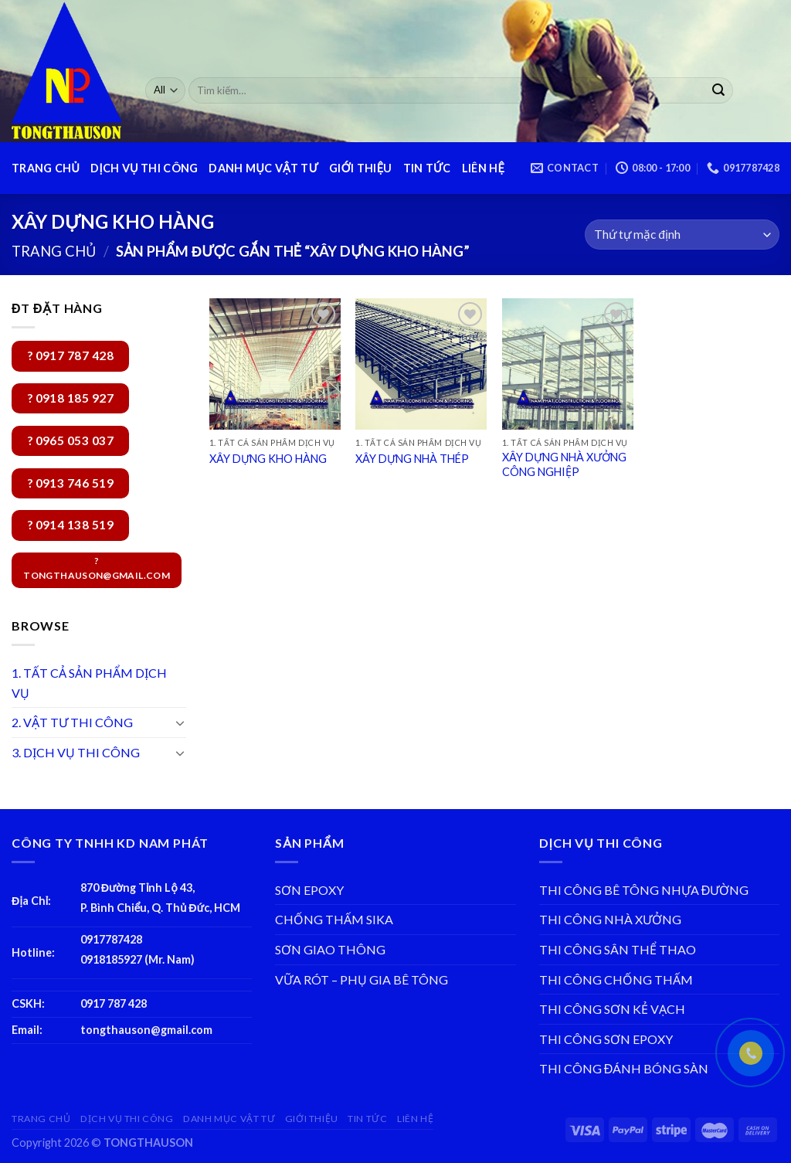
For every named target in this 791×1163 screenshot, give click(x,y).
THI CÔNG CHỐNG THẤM (616, 979)
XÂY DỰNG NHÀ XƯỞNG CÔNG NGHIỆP (564, 464)
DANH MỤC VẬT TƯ (263, 168)
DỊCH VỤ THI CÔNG (144, 168)
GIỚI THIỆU (360, 168)
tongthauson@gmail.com (146, 1029)
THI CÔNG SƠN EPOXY (606, 1039)
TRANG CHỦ (46, 168)
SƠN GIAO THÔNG (330, 949)
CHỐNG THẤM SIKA (334, 919)
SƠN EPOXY (309, 889)
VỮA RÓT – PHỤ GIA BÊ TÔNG (361, 979)
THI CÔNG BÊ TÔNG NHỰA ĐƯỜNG (644, 889)
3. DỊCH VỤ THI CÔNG (76, 752)
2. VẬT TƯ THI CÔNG (72, 722)
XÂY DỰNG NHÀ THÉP (412, 458)
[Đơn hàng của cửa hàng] (682, 234)
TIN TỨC (427, 168)
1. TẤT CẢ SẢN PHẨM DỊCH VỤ (89, 682)
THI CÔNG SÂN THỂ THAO (617, 949)
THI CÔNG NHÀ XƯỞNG (610, 919)
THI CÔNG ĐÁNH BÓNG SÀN (624, 1068)
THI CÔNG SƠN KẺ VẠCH (612, 1008)
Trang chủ (54, 251)
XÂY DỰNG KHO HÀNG (268, 458)
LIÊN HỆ (483, 168)
